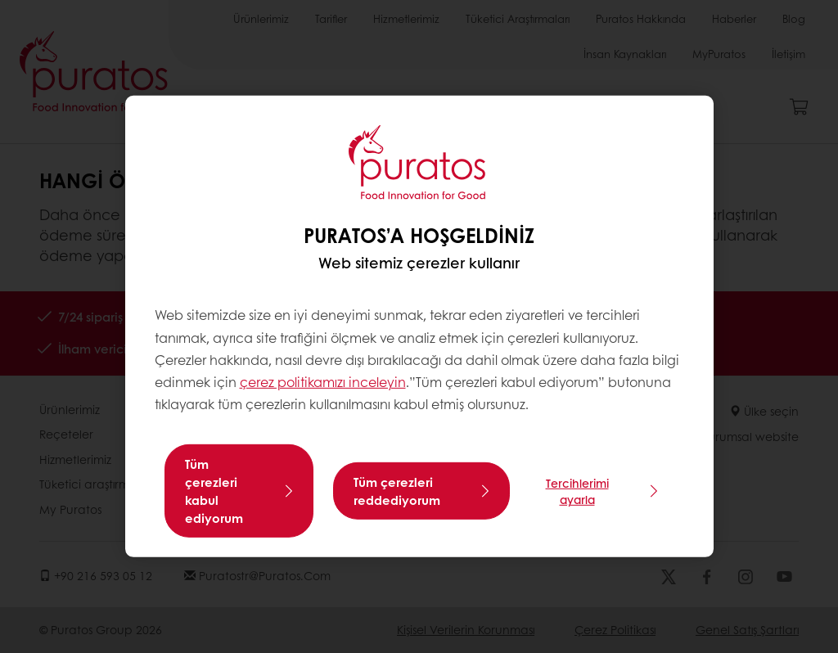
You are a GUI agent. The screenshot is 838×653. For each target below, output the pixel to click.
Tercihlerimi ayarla (577, 491)
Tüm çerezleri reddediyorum (397, 491)
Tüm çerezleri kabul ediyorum (214, 491)
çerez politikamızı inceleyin (323, 381)
